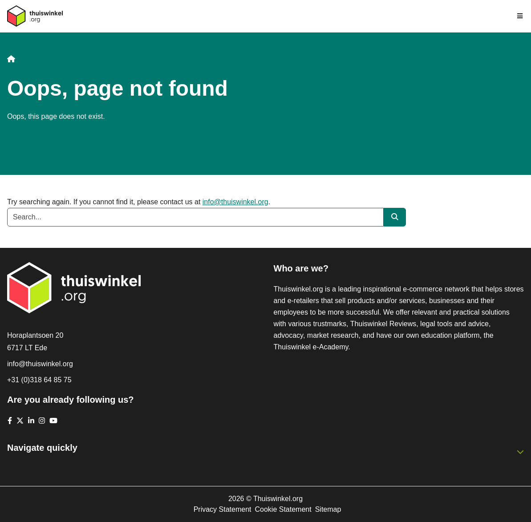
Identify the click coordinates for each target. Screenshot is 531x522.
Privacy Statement (222, 509)
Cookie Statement (283, 509)
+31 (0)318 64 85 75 (39, 380)
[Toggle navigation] (520, 16)
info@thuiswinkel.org (235, 202)
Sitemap (328, 509)
